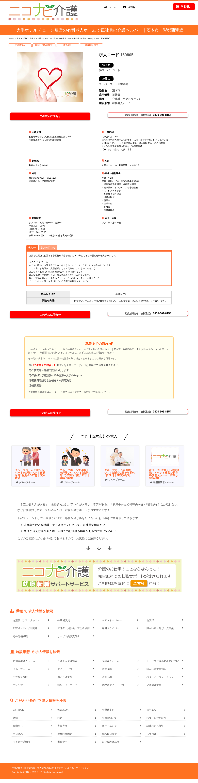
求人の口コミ (47, 248)
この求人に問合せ (52, 117)
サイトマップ (82, 771)
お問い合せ (17, 771)
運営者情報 (29, 771)
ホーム (112, 7)
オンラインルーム (65, 771)
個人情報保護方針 (45, 771)
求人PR (32, 248)
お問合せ (132, 7)
